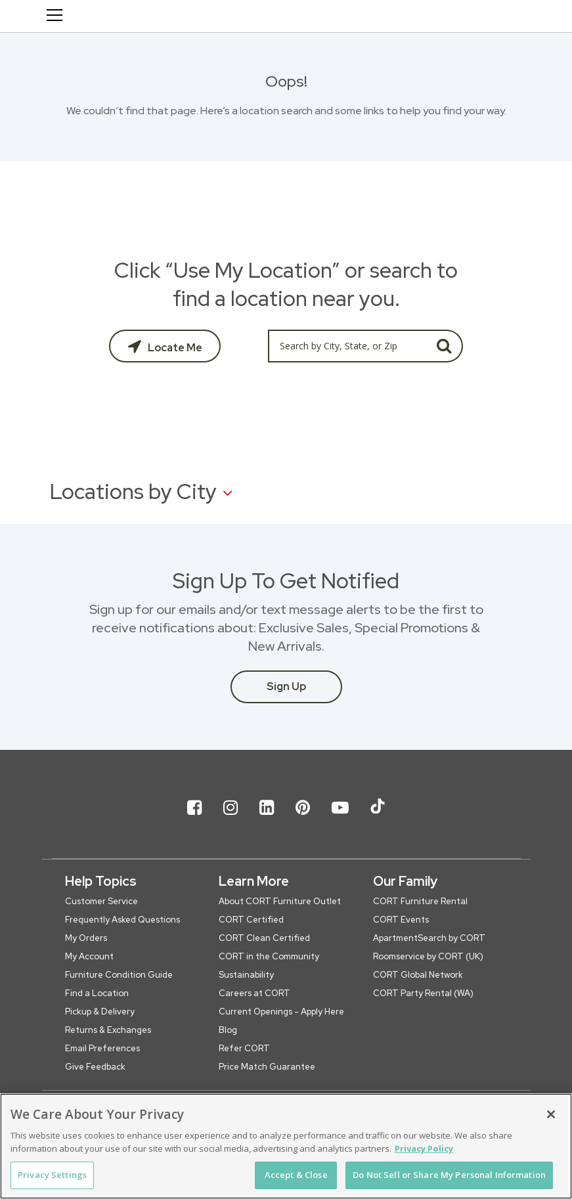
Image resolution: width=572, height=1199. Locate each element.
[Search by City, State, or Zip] (347, 346)
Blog (228, 1030)
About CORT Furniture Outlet (280, 901)
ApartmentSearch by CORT (429, 938)
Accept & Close (296, 1175)
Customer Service (101, 901)
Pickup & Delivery (100, 1011)
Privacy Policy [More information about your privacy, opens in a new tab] (424, 1148)
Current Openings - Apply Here (281, 1011)
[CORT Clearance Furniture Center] (169, 18)
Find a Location (97, 993)
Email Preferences (102, 1048)
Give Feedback (95, 1066)
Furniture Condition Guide (119, 974)
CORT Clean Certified (264, 938)
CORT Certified (251, 919)
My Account (89, 956)
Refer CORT (244, 1048)
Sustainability (246, 974)
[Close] (551, 1114)
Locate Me (174, 348)
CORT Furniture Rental (420, 901)
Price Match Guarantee (267, 1066)
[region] (286, 1146)
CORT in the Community (269, 956)
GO (444, 346)
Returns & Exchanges (108, 1030)
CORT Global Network (418, 974)
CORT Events (401, 919)
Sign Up (286, 686)
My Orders (86, 938)
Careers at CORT (254, 993)
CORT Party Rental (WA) (423, 993)
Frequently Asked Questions (122, 919)
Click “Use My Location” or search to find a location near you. (286, 284)
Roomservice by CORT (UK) (428, 956)
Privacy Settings (52, 1175)
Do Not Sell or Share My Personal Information (449, 1175)
